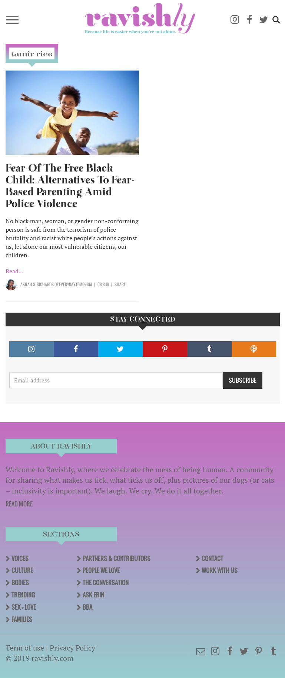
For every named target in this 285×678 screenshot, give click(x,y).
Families (21, 619)
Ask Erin (93, 594)
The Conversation (106, 582)
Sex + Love (23, 607)
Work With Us (220, 570)
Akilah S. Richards (37, 284)
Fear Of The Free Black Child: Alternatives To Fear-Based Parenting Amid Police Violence (70, 186)
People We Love (101, 570)
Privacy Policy (72, 648)
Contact (212, 558)
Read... (14, 271)
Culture (22, 570)
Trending (23, 594)
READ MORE (19, 503)
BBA (87, 607)
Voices (20, 558)
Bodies (20, 582)
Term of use (25, 648)
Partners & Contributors (116, 558)
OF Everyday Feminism (73, 284)
